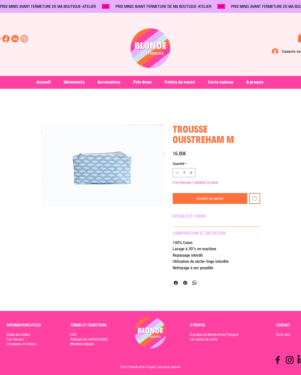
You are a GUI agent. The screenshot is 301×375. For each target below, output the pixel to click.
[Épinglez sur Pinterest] (185, 283)
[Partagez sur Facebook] (176, 283)
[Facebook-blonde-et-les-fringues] (6, 38)
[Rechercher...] (17, 52)
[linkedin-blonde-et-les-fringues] (15, 38)
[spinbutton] (184, 172)
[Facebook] (277, 360)
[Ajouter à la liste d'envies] (254, 198)
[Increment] (191, 172)
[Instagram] (289, 360)
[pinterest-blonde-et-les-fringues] (24, 38)
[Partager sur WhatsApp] (195, 283)
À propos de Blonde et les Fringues (214, 334)
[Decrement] (176, 172)
